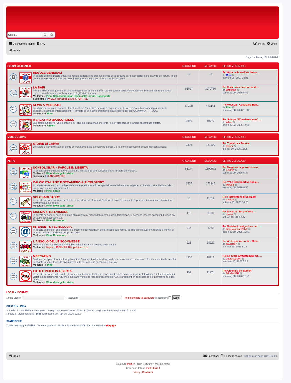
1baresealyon (233, 258)
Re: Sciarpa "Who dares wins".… (242, 119)
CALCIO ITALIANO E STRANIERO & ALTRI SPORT (68, 182)
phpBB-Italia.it (153, 368)
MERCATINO (42, 256)
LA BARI (39, 87)
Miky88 (230, 184)
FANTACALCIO (55, 176)
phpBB (130, 364)
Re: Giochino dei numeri (237, 270)
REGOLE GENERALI (47, 72)
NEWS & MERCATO (47, 105)
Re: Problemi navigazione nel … (242, 226)
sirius (92, 96)
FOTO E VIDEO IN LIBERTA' (52, 271)
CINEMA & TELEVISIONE (50, 212)
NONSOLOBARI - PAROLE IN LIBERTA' (60, 167)
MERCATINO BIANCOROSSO (53, 119)
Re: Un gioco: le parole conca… (241, 167)
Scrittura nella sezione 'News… (241, 72)
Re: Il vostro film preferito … (239, 211)
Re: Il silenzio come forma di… (241, 87)
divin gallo (81, 96)
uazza (229, 214)
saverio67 (231, 243)
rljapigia (111, 325)
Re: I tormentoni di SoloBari (239, 196)
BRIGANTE (232, 273)
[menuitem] (40, 43)
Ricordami (163, 297)
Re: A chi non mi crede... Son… (241, 241)
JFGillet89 (61, 247)
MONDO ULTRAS (17, 137)
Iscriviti (23, 292)
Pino (49, 96)
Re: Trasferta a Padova (236, 143)
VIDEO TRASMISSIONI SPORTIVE (66, 98)
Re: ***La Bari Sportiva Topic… (241, 182)
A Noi (229, 122)
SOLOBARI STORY (46, 197)
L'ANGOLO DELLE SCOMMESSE (56, 241)
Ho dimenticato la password (139, 297)
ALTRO (11, 161)
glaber (229, 146)
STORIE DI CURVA (46, 143)
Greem (51, 125)
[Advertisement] (163, 20)
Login (10, 292)
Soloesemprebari (63, 96)
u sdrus (230, 170)
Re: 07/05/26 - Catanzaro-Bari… (241, 104)
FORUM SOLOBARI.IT (19, 66)
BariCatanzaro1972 (237, 229)
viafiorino (231, 89)
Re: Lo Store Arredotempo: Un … (242, 255)
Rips (228, 75)
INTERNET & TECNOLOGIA (52, 226)
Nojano (50, 247)
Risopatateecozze (78, 247)
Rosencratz (103, 96)
